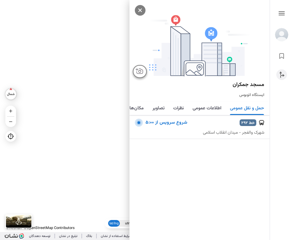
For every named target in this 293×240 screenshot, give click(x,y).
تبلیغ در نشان (68, 236)
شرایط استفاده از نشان (116, 236)
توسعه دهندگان (39, 236)
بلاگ (89, 236)
